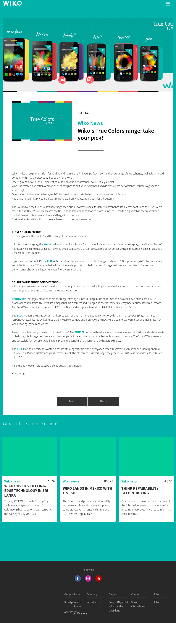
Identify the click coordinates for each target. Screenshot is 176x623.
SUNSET (79, 332)
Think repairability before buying (140, 490)
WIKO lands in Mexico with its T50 (87, 490)
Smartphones (72, 602)
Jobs (156, 602)
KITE (50, 261)
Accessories (70, 612)
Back (72, 401)
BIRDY (47, 244)
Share (103, 401)
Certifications (80, 613)
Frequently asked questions (115, 606)
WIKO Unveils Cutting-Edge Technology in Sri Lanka (26, 491)
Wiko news (90, 123)
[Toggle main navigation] (168, 3)
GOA (19, 349)
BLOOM (21, 315)
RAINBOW (18, 299)
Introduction (94, 602)
